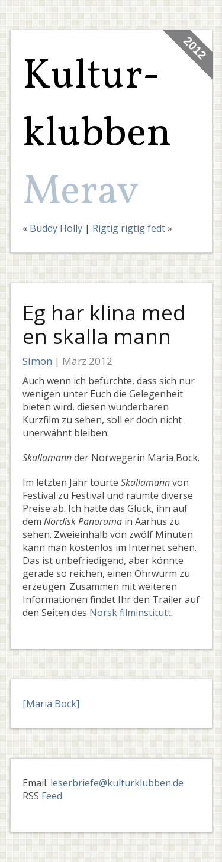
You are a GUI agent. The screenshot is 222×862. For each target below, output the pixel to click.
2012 (194, 48)
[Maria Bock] (50, 703)
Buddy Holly (56, 228)
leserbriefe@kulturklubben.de (117, 782)
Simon (37, 361)
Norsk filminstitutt (130, 612)
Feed (51, 795)
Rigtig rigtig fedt (128, 228)
